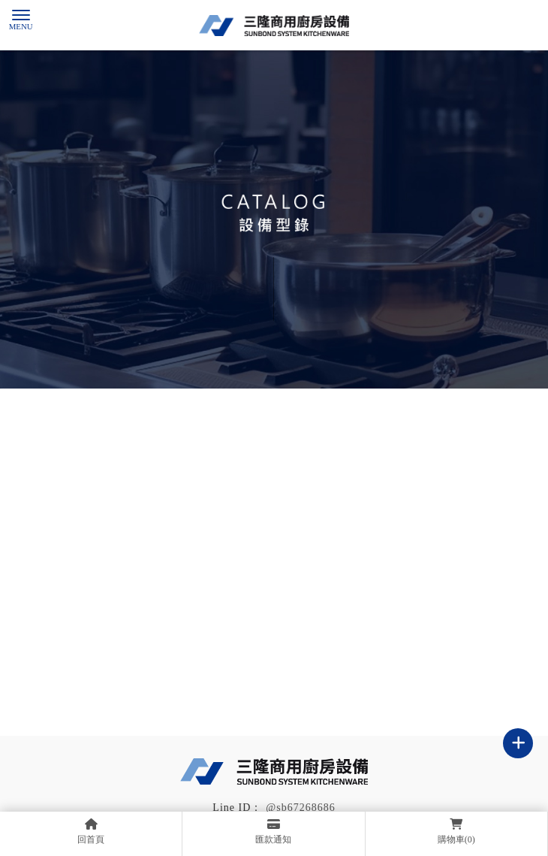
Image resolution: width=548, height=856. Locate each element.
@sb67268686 (300, 807)
